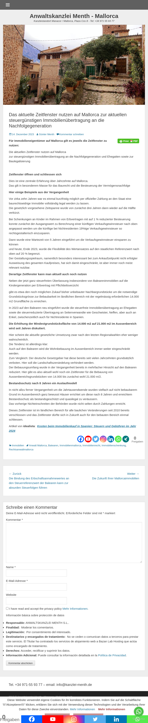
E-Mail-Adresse (17, 580)
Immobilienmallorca (70, 445)
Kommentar (14, 519)
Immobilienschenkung (114, 445)
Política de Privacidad (112, 655)
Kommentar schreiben (71, 134)
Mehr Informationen (74, 608)
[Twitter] (95, 439)
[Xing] (125, 439)
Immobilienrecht (91, 445)
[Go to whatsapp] (139, 711)
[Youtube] (88, 439)
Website (11, 594)
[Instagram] (103, 439)
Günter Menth (46, 134)
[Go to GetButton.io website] (139, 719)
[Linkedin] (110, 439)
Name (11, 567)
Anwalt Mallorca (38, 445)
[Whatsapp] (118, 439)
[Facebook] (80, 439)
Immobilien (18, 445)
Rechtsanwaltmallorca (21, 449)
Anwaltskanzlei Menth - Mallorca (74, 16)
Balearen (53, 445)
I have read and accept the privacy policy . (47, 608)
